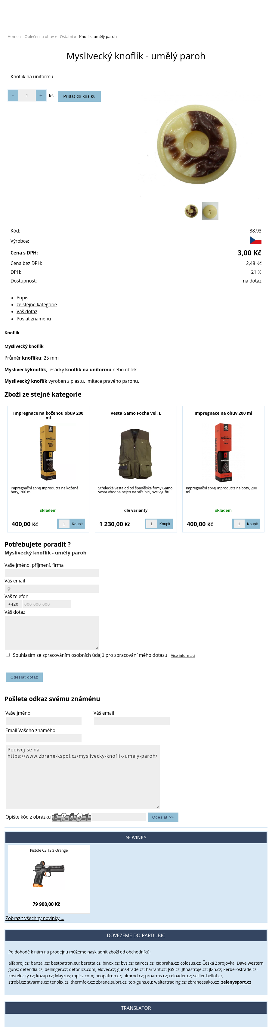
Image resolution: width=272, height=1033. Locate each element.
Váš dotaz (27, 311)
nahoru (262, 1023)
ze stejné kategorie (37, 304)
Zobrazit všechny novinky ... (34, 918)
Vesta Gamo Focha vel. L (136, 413)
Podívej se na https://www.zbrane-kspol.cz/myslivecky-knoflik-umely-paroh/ (83, 777)
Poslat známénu (34, 319)
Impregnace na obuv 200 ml (223, 413)
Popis (22, 298)
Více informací (183, 655)
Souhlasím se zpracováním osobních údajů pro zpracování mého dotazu (90, 655)
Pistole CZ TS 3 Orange (49, 850)
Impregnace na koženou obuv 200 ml (48, 415)
